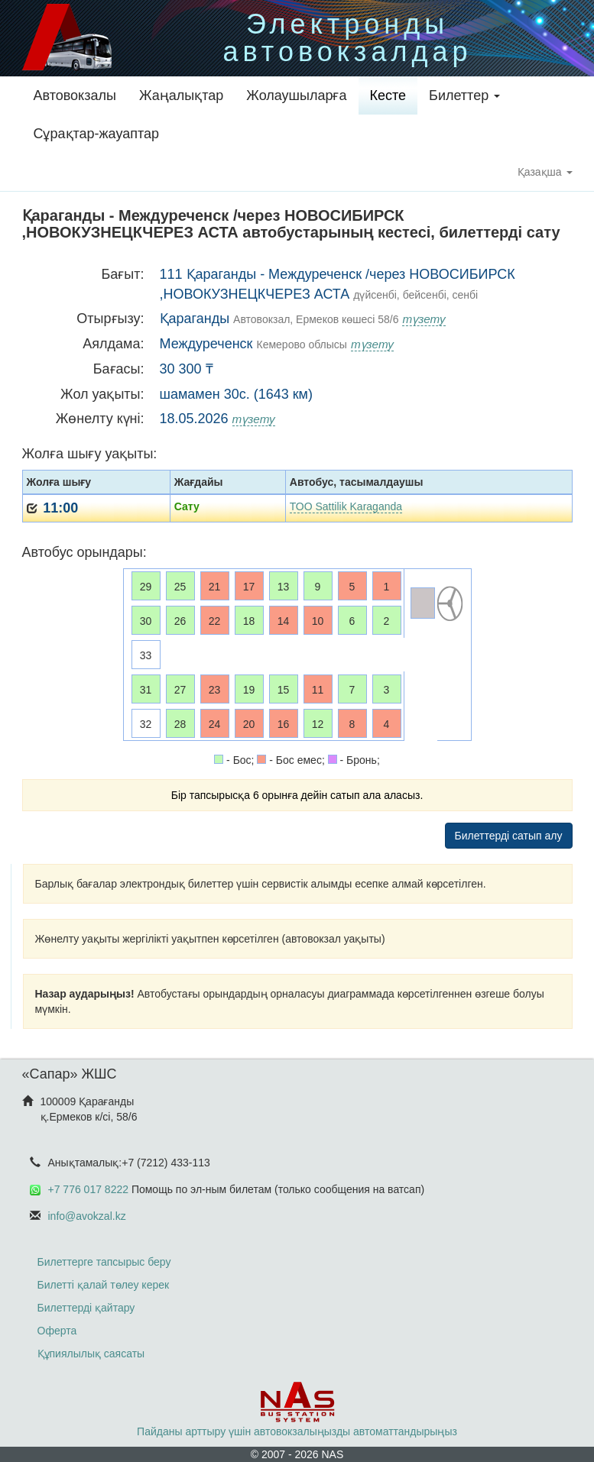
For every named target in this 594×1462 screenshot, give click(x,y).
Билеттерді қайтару (86, 1308)
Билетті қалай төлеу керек (103, 1285)
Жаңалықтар (181, 95)
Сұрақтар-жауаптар (97, 133)
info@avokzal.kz (87, 1216)
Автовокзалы (75, 95)
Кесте (388, 95)
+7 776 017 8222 (88, 1189)
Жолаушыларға (296, 95)
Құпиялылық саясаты (91, 1353)
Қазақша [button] (545, 172)
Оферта (57, 1331)
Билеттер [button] (464, 95)
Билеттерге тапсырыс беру (104, 1262)
